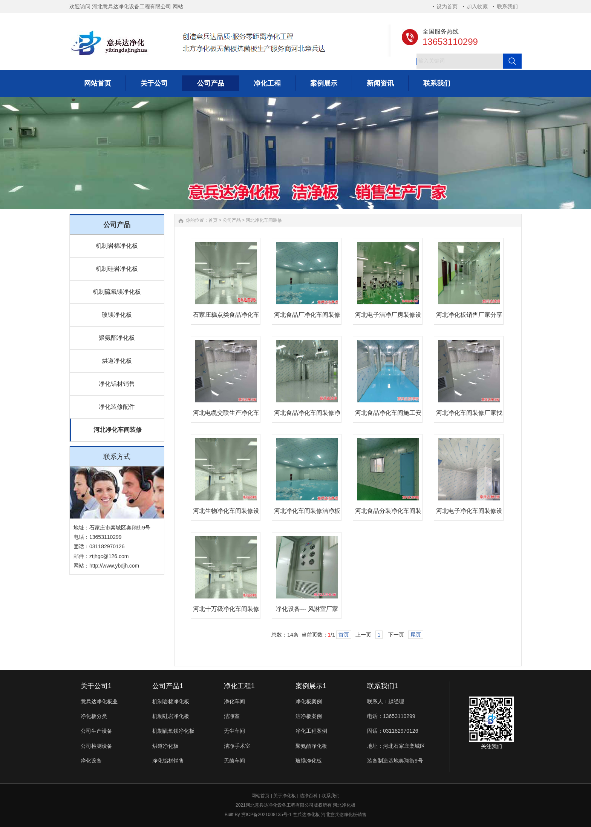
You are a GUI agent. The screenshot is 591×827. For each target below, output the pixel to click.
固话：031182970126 (392, 731)
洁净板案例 (309, 716)
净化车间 (234, 701)
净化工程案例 (311, 731)
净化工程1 (239, 686)
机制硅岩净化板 (117, 268)
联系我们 (507, 6)
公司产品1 (167, 686)
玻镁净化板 (117, 314)
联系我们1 (382, 686)
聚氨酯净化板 (117, 337)
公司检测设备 (96, 746)
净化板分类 (94, 716)
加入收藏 (477, 6)
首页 (212, 220)
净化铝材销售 (117, 384)
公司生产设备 (96, 731)
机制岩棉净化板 (117, 245)
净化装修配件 (117, 407)
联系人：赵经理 (385, 701)
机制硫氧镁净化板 (117, 291)
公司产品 (232, 220)
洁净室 (232, 716)
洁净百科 (309, 795)
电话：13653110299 (391, 716)
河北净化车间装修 (117, 430)
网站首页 (260, 795)
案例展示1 (311, 686)
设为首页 (447, 6)
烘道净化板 (117, 360)
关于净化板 (284, 795)
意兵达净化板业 (99, 701)
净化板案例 (309, 701)
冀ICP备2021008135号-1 (266, 814)
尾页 (415, 635)
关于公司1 (96, 686)
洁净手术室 (237, 746)
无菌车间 (234, 761)
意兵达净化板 (306, 814)
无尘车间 (234, 731)
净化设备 (91, 761)
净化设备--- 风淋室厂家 (307, 609)
